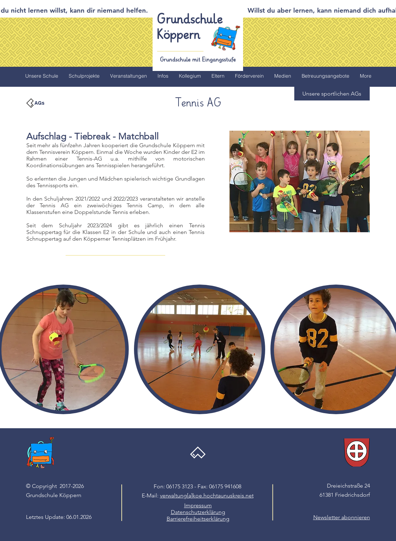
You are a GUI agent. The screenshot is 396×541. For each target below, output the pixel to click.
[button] (332, 93)
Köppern (178, 35)
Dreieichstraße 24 (348, 485)
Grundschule (189, 19)
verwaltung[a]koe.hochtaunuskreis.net (207, 495)
